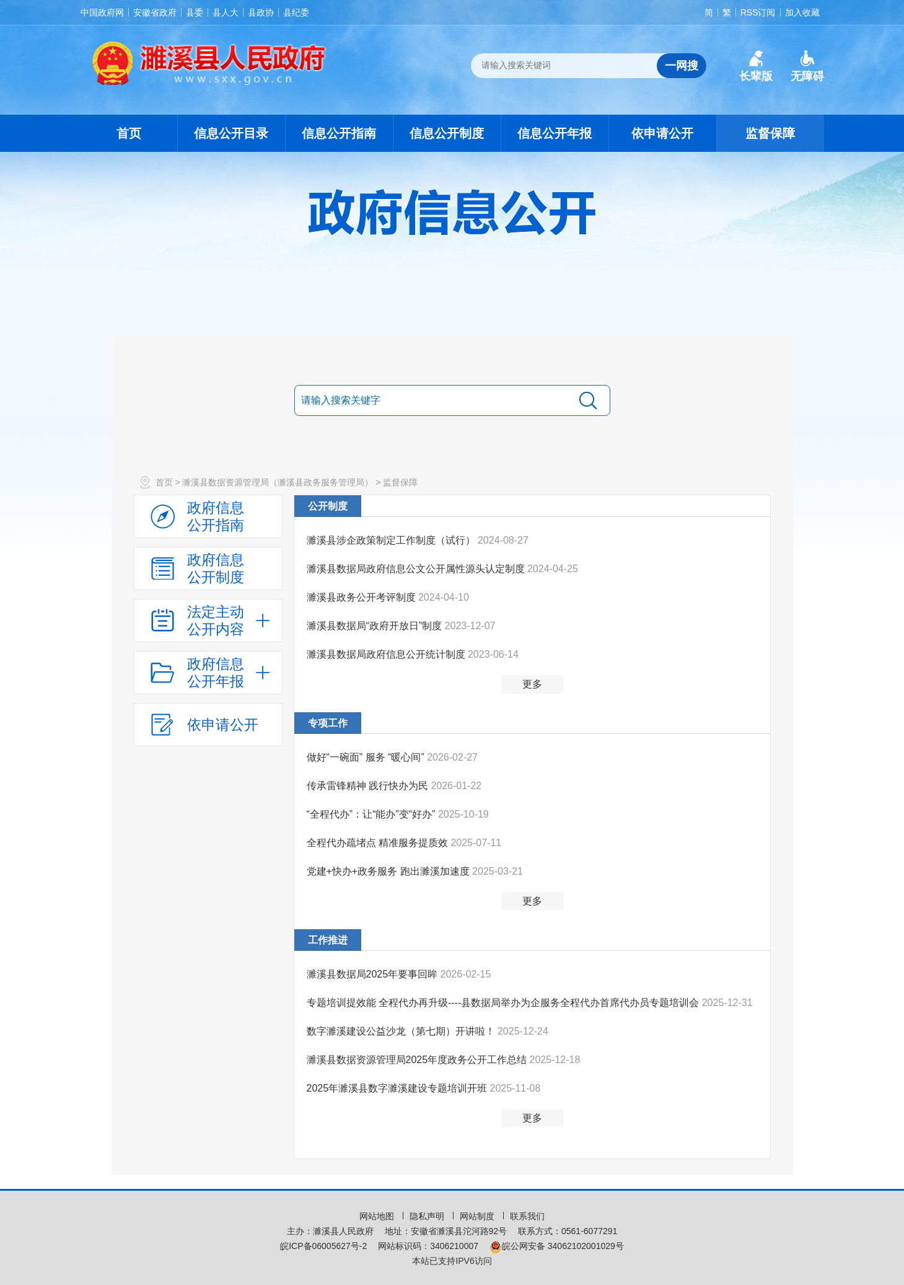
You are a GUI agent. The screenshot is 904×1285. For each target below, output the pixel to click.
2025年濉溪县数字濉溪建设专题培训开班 (398, 1088)
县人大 (226, 12)
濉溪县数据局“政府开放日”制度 (376, 625)
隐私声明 (428, 1216)
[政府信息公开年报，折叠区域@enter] (208, 672)
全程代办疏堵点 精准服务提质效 (379, 842)
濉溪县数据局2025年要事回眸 (374, 974)
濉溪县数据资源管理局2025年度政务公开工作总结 (418, 1059)
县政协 (261, 12)
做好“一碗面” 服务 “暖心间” (367, 757)
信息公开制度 (447, 133)
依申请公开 (662, 133)
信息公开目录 (231, 133)
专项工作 (328, 723)
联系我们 (527, 1216)
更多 (532, 684)
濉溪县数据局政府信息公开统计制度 (387, 654)
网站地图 (378, 1216)
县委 (194, 12)
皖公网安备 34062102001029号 (556, 1246)
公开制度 (328, 506)
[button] (756, 66)
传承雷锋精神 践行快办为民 (369, 785)
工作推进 (328, 940)
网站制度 (478, 1216)
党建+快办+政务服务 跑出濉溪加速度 (390, 871)
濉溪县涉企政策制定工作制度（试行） (392, 540)
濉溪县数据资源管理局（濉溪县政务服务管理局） (277, 482)
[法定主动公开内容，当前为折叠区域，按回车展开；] (208, 620)
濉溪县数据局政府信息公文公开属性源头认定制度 (417, 568)
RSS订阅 (758, 12)
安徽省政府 (155, 12)
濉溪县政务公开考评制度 (362, 597)
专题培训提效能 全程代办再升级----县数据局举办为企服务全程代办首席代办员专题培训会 (504, 1002)
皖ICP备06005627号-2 (323, 1246)
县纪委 (296, 12)
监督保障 (770, 133)
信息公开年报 (554, 133)
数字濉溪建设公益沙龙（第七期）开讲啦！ (402, 1031)
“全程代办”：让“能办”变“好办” (372, 814)
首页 (128, 133)
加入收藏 (802, 12)
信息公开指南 (339, 133)
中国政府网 (102, 12)
